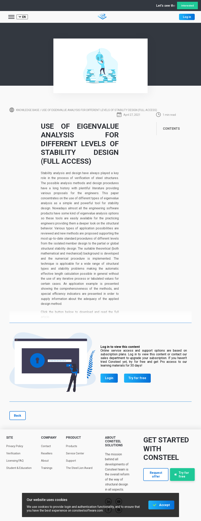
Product (73, 437)
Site (9, 437)
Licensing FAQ (15, 460)
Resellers (46, 453)
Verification (13, 453)
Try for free (137, 378)
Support (71, 460)
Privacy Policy (14, 446)
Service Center (75, 453)
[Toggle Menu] (11, 17)
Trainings (46, 468)
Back (17, 415)
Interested (187, 5)
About (45, 460)
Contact (46, 446)
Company (49, 437)
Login (109, 378)
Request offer (156, 474)
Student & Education (19, 468)
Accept (164, 505)
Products (71, 446)
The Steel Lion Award (79, 468)
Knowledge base (27, 110)
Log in (187, 16)
